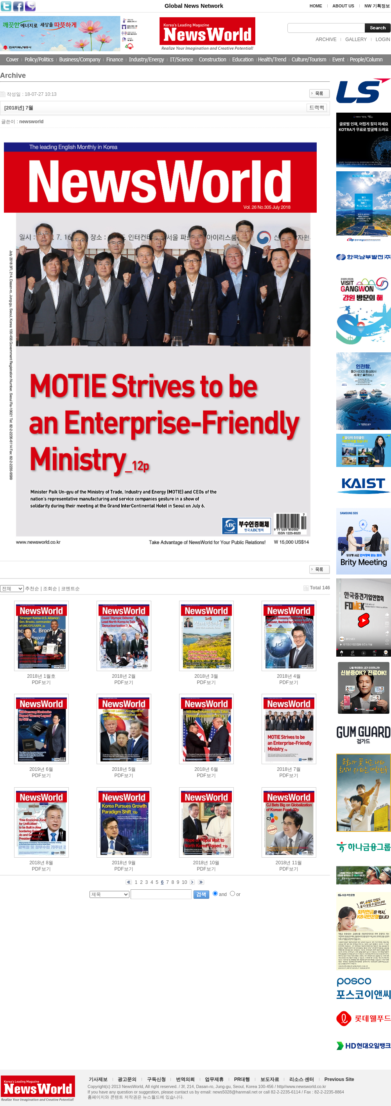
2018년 (34, 676)
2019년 (37, 769)
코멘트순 (70, 588)
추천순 (32, 588)
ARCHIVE (326, 39)
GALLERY (356, 39)
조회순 (50, 588)
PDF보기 (41, 682)
